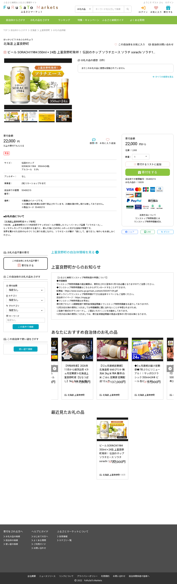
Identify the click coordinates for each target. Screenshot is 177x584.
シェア (129, 232)
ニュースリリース (47, 576)
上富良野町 (45, 30)
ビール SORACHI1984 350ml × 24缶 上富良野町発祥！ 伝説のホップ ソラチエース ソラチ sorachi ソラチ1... (111, 453)
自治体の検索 (10, 540)
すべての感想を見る (163, 77)
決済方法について (147, 215)
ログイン (169, 2)
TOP (5, 30)
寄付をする (147, 172)
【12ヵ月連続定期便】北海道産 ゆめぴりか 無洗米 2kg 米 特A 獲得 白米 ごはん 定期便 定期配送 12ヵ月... (112, 373)
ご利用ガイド (38, 544)
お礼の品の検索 (11, 536)
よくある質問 (137, 20)
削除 (122, 475)
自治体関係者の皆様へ (139, 576)
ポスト (165, 232)
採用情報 (62, 536)
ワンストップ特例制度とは (147, 218)
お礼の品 (40, 20)
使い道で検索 (25, 349)
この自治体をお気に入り (130, 44)
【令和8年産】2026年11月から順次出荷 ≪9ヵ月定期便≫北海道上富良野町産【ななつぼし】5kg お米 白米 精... (76, 373)
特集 (88, 20)
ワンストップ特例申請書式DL (147, 221)
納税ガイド (113, 20)
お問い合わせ (38, 548)
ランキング (64, 20)
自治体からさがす (19, 30)
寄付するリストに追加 (147, 164)
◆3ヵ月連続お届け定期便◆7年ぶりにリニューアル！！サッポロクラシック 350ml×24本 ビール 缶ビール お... (147, 373)
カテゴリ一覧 (64, 540)
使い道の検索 (10, 544)
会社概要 (31, 576)
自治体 (15, 20)
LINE (147, 232)
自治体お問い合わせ (161, 44)
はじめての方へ (39, 536)
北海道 (33, 30)
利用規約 (105, 576)
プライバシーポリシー (87, 576)
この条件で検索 (26, 327)
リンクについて (66, 576)
